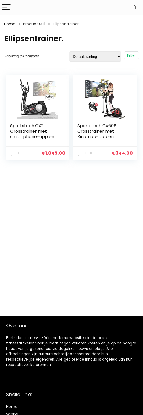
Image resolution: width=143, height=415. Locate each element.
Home (9, 24)
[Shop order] (95, 56)
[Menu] (6, 7)
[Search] (134, 7)
